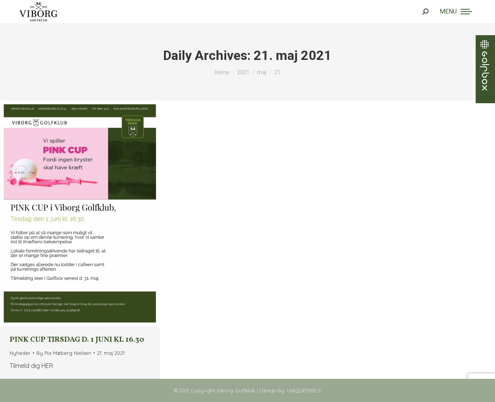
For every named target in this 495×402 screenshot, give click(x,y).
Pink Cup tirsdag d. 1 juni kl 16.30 (77, 339)
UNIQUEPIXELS (304, 390)
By (63, 353)
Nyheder (20, 353)
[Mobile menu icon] (456, 11)
